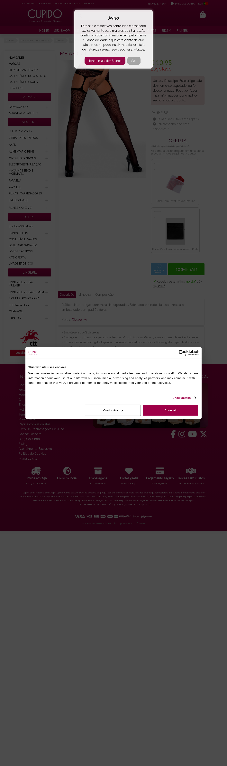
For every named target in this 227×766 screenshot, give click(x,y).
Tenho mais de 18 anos (105, 61)
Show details (182, 397)
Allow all (171, 410)
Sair (134, 61)
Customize (113, 410)
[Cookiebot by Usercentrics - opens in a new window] (181, 353)
